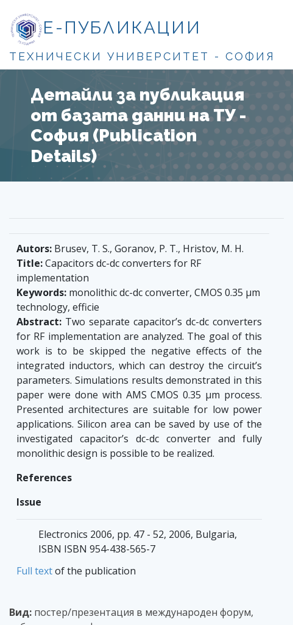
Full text (34, 570)
